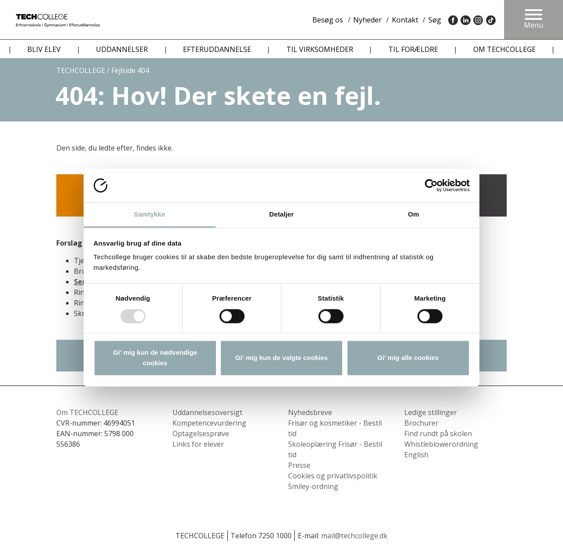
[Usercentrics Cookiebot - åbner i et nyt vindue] (431, 185)
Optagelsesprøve (200, 433)
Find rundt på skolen (438, 433)
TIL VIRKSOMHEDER (319, 49)
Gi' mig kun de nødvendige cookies (155, 358)
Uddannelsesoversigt (207, 412)
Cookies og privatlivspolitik (332, 476)
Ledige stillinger (430, 412)
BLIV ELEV (44, 49)
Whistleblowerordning (441, 444)
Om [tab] (413, 214)
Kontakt (405, 20)
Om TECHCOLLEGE (87, 412)
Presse (299, 465)
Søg (434, 20)
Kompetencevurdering (209, 423)
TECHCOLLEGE (80, 70)
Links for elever (198, 444)
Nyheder (367, 20)
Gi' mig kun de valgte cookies (281, 358)
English (416, 454)
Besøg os (327, 20)
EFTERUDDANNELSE (217, 49)
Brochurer (421, 423)
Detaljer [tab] (281, 214)
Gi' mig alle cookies (408, 358)
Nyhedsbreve (310, 412)
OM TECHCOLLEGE (504, 49)
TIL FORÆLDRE (413, 49)
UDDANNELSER (122, 49)
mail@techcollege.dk (354, 535)
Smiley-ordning (313, 486)
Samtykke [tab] (149, 214)
